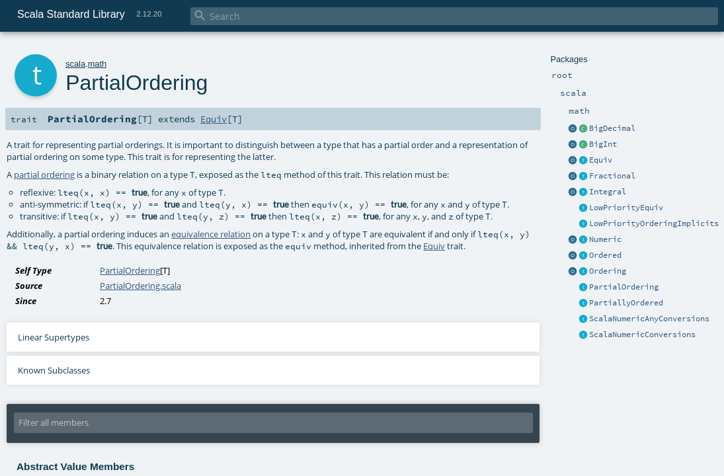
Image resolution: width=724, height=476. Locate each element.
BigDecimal (612, 128)
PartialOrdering (624, 287)
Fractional (612, 175)
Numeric (605, 239)
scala (75, 64)
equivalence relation (211, 234)
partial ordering (44, 174)
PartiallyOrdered (626, 302)
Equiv (600, 160)
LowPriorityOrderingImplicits (654, 223)
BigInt (603, 144)
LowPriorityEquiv (626, 207)
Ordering (607, 271)
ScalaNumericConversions (642, 334)
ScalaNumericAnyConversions (649, 318)
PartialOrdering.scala (140, 286)
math (97, 64)
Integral (607, 191)
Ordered (605, 255)
